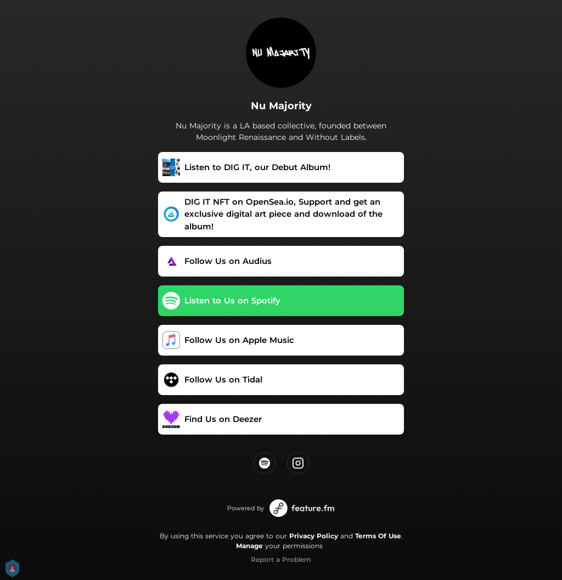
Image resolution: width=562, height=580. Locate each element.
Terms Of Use (378, 536)
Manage (249, 546)
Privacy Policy (313, 536)
